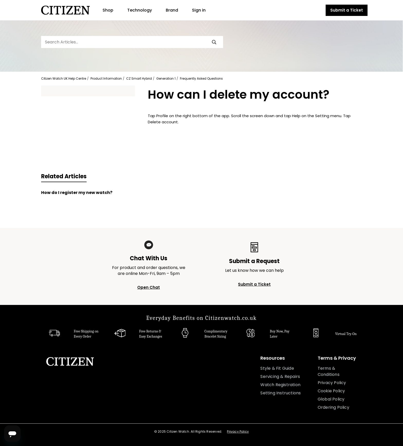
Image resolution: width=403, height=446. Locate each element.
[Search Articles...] (132, 42)
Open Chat (148, 287)
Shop (108, 10)
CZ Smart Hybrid (139, 78)
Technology (139, 10)
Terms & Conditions (329, 371)
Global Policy (331, 399)
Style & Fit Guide (277, 368)
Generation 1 (166, 78)
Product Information (106, 78)
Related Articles (64, 176)
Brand (172, 10)
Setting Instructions (280, 393)
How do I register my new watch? (76, 193)
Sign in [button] (199, 10)
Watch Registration (280, 385)
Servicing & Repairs (280, 376)
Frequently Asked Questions (201, 78)
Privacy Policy (332, 383)
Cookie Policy (331, 391)
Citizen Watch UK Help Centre (63, 78)
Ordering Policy (333, 407)
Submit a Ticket (346, 10)
